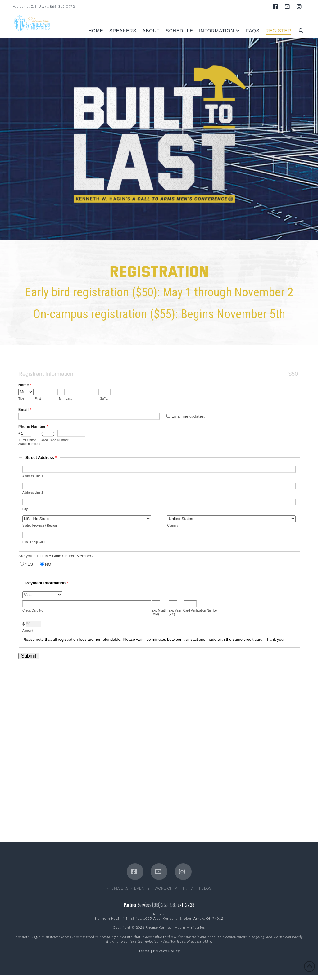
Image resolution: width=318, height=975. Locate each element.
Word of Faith (169, 888)
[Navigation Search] (299, 26)
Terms (144, 951)
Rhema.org (117, 888)
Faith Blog (200, 888)
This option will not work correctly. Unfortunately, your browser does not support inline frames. (159, 592)
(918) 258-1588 (164, 904)
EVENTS (141, 888)
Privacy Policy (166, 951)
